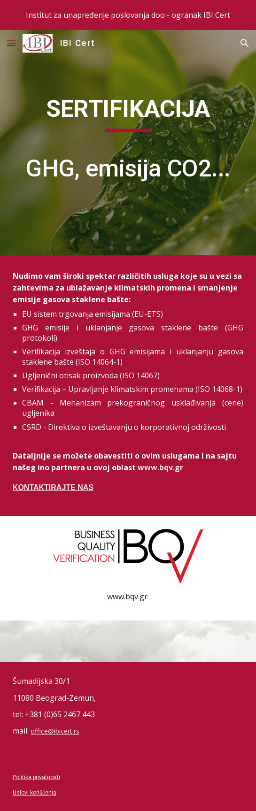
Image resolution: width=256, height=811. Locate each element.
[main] (128, 143)
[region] (128, 15)
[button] (11, 43)
